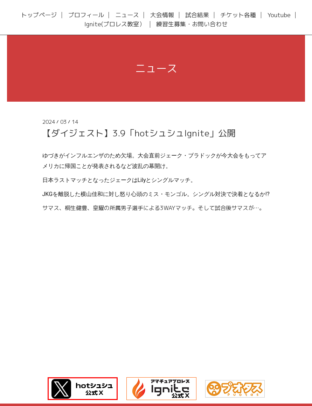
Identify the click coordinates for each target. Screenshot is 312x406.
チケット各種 (238, 15)
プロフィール (86, 15)
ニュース (127, 15)
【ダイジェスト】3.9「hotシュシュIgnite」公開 (139, 133)
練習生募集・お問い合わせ (192, 24)
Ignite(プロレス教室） (114, 24)
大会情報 (162, 15)
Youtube (279, 15)
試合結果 (197, 15)
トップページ (39, 15)
